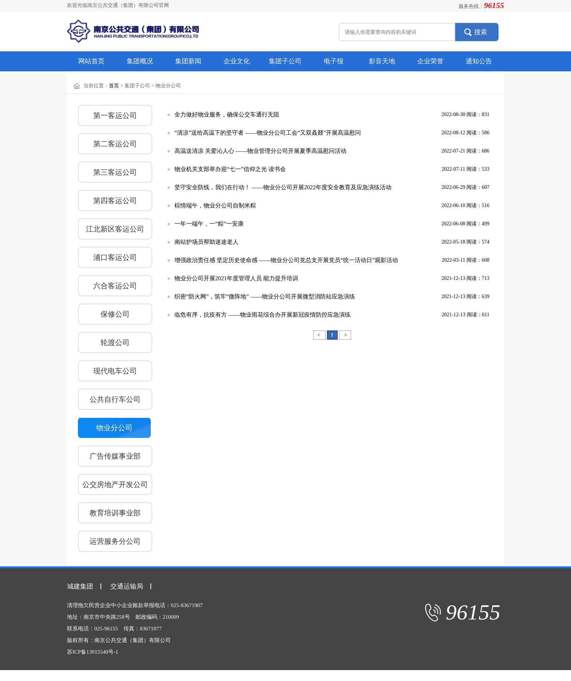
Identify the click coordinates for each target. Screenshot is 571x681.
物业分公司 (114, 428)
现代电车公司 (115, 371)
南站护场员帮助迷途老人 (206, 242)
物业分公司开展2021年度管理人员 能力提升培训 (236, 278)
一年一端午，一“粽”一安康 (209, 224)
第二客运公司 (115, 144)
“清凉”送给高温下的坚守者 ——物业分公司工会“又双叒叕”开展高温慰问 (267, 133)
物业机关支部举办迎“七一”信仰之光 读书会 (230, 169)
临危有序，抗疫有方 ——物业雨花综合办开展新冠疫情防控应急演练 (262, 315)
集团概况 (140, 61)
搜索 (480, 32)
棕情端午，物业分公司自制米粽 (215, 205)
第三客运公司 (115, 172)
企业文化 (237, 61)
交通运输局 (126, 586)
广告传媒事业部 (115, 456)
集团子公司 (285, 61)
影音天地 (382, 61)
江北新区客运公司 (115, 229)
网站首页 (91, 61)
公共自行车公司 (115, 399)
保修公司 (115, 314)
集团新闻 (188, 61)
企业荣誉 (430, 61)
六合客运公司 (115, 286)
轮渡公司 (115, 342)
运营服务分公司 (115, 541)
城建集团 (80, 586)
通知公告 (479, 61)
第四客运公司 (115, 201)
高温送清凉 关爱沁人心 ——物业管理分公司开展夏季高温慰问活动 (260, 151)
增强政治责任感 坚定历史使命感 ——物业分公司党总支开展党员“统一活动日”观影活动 (286, 260)
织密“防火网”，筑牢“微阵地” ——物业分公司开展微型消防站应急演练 (264, 296)
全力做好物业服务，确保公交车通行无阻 (226, 114)
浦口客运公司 (115, 257)
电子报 (333, 61)
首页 (114, 85)
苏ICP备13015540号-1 (92, 652)
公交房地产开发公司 (115, 484)
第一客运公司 (115, 115)
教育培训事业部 (115, 513)
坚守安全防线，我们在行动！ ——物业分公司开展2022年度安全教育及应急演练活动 (282, 187)
